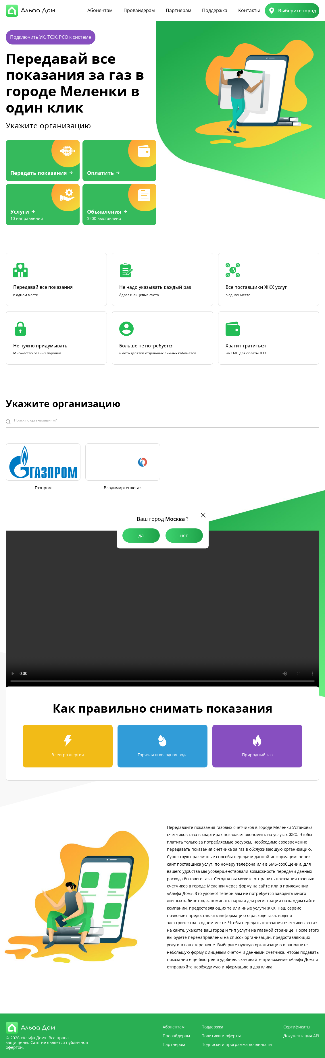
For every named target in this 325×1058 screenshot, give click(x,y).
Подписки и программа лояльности (236, 1044)
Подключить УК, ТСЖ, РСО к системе (50, 37)
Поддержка (214, 10)
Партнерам (178, 10)
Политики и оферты (221, 1035)
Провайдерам (139, 10)
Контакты (249, 10)
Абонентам (100, 10)
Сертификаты (296, 1027)
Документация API (301, 1035)
